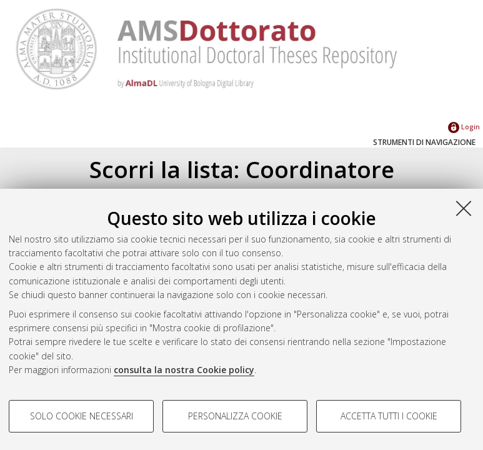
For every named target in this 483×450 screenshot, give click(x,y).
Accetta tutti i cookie (389, 416)
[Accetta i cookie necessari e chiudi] (464, 208)
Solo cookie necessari (81, 416)
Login (464, 126)
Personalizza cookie (235, 416)
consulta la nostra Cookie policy (184, 370)
